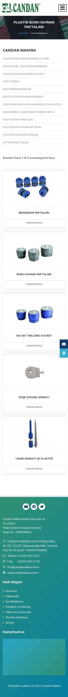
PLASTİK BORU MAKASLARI (18, 119)
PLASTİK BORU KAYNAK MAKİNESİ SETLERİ (26, 58)
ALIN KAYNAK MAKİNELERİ (17, 89)
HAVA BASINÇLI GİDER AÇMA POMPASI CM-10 (28, 112)
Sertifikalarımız (14, 601)
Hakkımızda (12, 596)
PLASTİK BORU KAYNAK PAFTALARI (22, 127)
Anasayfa (23, 33)
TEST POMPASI (11, 81)
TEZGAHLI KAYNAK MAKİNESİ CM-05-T (24, 73)
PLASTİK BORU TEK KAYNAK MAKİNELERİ (25, 66)
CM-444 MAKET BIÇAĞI (16, 142)
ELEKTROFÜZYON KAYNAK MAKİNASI (23, 96)
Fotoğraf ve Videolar (18, 606)
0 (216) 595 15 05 (28, 555)
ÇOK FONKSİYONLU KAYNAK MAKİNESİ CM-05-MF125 (32, 104)
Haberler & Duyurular (18, 612)
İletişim (9, 622)
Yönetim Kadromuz (16, 617)
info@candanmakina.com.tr (23, 567)
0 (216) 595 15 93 (29, 561)
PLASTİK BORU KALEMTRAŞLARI (20, 134)
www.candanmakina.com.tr (23, 572)
